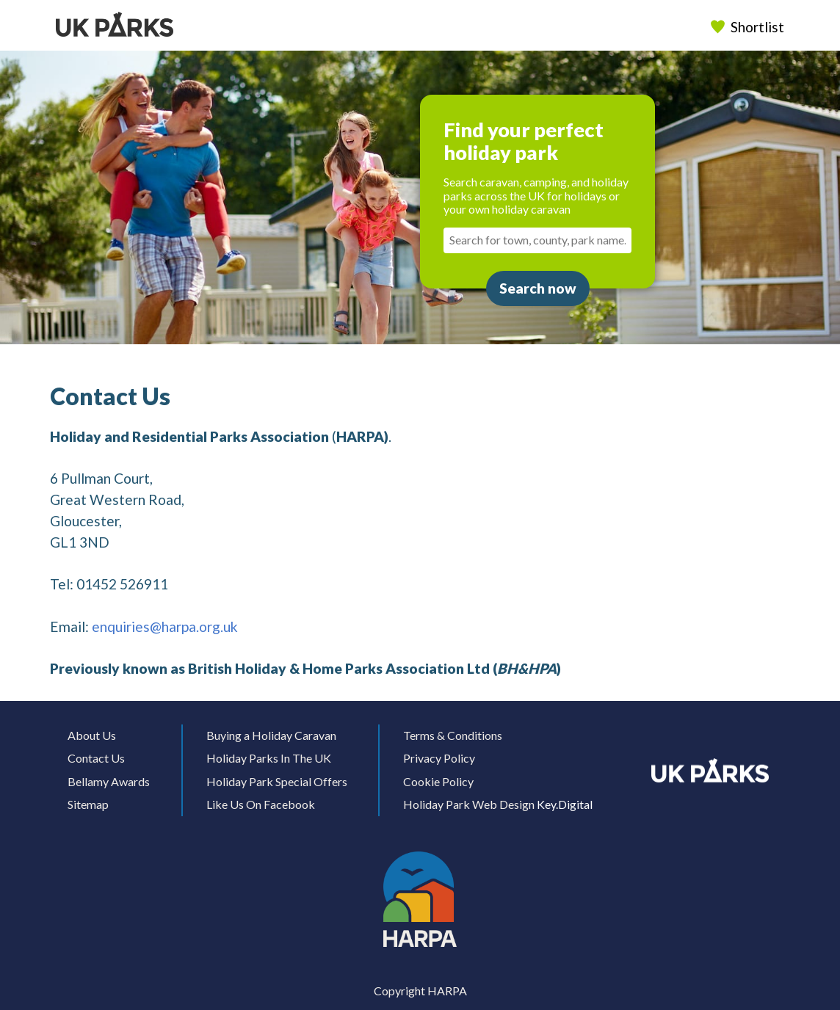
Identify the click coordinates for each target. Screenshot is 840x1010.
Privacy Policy (439, 758)
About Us (92, 735)
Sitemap (88, 804)
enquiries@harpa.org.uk (165, 626)
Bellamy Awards (109, 781)
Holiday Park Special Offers (276, 781)
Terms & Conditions (452, 735)
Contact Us (96, 758)
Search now (537, 288)
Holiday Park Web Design (469, 804)
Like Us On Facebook (260, 804)
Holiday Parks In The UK (268, 758)
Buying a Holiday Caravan (271, 735)
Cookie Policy (438, 781)
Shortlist (749, 26)
